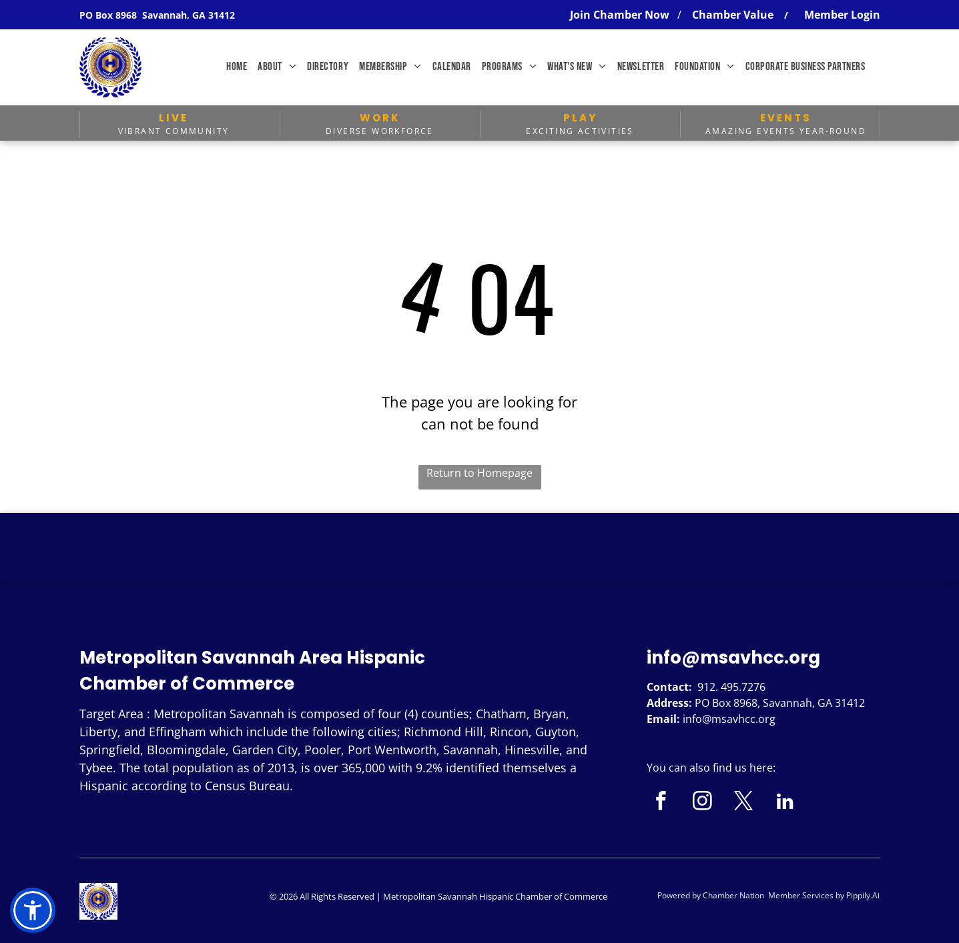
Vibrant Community (174, 131)
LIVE (173, 118)
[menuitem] (236, 67)
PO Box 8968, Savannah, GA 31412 (780, 703)
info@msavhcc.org (733, 658)
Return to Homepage (479, 472)
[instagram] (702, 803)
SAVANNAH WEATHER (479, 563)
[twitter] (743, 803)
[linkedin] (785, 803)
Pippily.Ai (863, 895)
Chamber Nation (733, 895)
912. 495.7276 (731, 687)
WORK (380, 118)
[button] (32, 910)
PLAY (580, 118)
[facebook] (661, 803)
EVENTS (786, 118)
